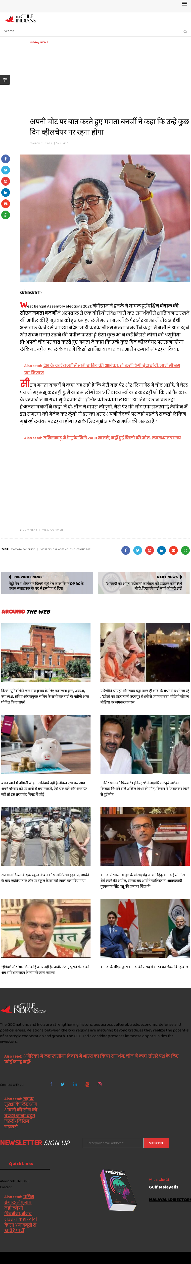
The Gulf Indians (28, 1258)
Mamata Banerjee (23, 549)
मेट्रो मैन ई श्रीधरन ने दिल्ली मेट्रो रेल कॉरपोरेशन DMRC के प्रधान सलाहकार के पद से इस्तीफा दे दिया (46, 586)
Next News (167, 576)
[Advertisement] (110, 79)
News (44, 42)
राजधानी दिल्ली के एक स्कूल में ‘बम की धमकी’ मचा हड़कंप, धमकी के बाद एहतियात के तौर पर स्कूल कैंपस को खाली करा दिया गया (45, 877)
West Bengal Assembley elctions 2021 (66, 549)
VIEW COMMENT (53, 530)
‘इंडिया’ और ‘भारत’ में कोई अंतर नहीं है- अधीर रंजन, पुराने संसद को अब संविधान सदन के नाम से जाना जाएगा (45, 969)
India (34, 42)
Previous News (28, 576)
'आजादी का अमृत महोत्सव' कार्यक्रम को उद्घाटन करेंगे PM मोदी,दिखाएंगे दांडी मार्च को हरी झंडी (144, 586)
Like (62, 143)
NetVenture (178, 1258)
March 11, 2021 (41, 143)
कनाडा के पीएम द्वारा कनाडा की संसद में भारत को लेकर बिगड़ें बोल (144, 967)
